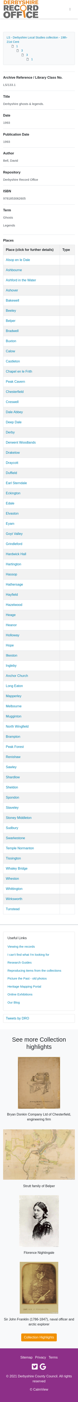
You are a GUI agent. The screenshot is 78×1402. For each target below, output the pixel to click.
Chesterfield (15, 392)
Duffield (11, 473)
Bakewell (12, 300)
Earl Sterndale (16, 483)
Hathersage (14, 584)
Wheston (12, 878)
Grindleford (14, 544)
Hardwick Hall (16, 554)
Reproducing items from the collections (34, 970)
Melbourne (14, 706)
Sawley (11, 767)
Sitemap (26, 1357)
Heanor (11, 625)
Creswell (12, 402)
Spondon (12, 797)
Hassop (11, 574)
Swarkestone (15, 838)
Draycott (12, 463)
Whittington (14, 889)
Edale (10, 503)
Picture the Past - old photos (27, 978)
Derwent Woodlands (21, 442)
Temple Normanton (20, 848)
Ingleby (11, 665)
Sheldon (12, 787)
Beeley (11, 310)
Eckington (13, 493)
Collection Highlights (39, 1337)
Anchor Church (17, 676)
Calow (10, 351)
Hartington (13, 564)
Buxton (11, 341)
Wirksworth (14, 899)
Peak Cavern (15, 381)
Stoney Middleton (19, 818)
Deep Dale (14, 422)
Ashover (12, 290)
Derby (10, 432)
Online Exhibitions (19, 994)
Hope (10, 645)
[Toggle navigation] (70, 9)
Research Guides (19, 962)
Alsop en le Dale (18, 260)
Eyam (10, 523)
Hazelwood (14, 605)
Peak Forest (15, 747)
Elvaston (12, 513)
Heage (11, 615)
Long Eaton (14, 686)
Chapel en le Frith (19, 371)
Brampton (13, 736)
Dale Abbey (14, 412)
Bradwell (12, 331)
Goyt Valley (14, 534)
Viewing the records (21, 946)
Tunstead (13, 909)
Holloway (12, 635)
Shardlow (13, 777)
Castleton (13, 361)
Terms (53, 1357)
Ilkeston (11, 655)
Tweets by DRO (17, 1018)
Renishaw (13, 757)
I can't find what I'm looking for (28, 954)
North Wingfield (17, 726)
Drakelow (13, 452)
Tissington (13, 858)
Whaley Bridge (16, 868)
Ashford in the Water (21, 280)
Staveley (12, 807)
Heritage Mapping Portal (24, 986)
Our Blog (13, 1002)
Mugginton (13, 716)
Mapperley (13, 696)
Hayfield (12, 594)
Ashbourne (14, 270)
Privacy (40, 1357)
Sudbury (12, 828)
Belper (10, 321)
